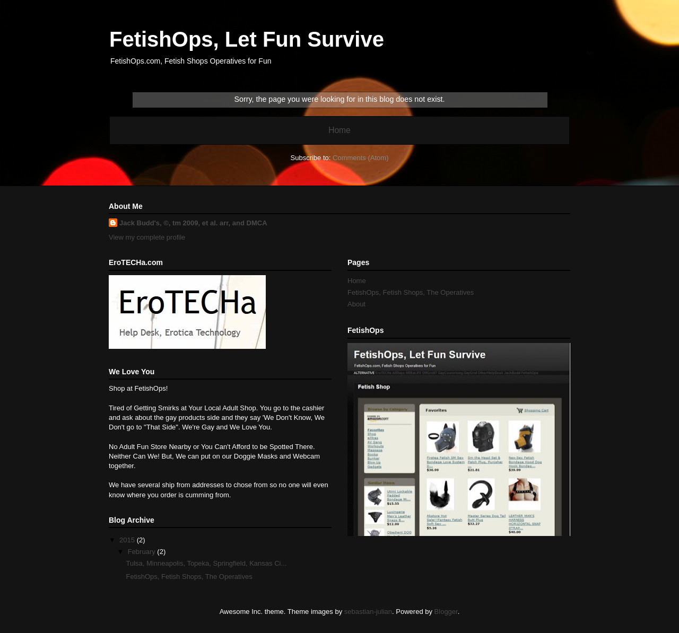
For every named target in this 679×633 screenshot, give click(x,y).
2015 (128, 540)
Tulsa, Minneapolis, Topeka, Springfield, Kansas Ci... (206, 563)
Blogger (446, 612)
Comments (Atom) (360, 158)
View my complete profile (147, 237)
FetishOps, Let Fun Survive (246, 39)
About (356, 304)
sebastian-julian (368, 612)
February (143, 552)
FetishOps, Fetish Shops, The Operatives (189, 577)
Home (339, 130)
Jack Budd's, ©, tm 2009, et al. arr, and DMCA (193, 223)
